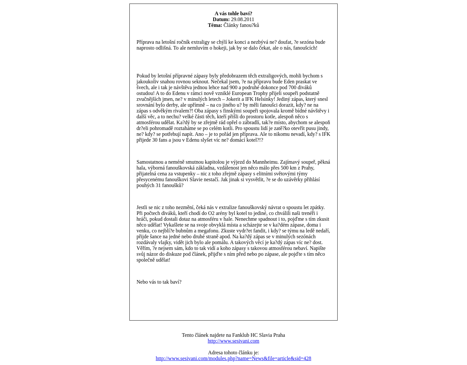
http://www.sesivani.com (233, 341)
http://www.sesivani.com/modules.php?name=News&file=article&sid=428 (233, 358)
